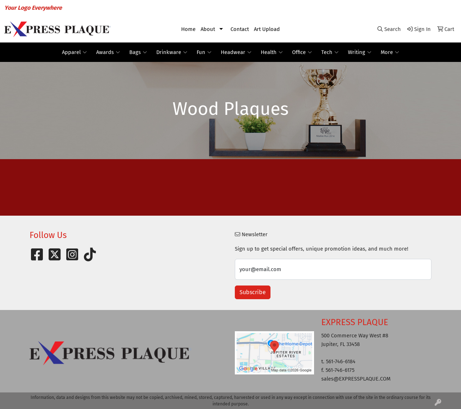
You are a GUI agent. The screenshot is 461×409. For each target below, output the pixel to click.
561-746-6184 (356, 7)
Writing (359, 52)
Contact (239, 29)
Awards (108, 52)
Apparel (74, 52)
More (390, 52)
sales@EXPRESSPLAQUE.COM (415, 7)
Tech (330, 52)
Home (188, 29)
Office (302, 52)
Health (272, 52)
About (208, 29)
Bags (138, 52)
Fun (204, 52)
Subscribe (253, 292)
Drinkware (171, 52)
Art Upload (267, 29)
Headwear (236, 52)
